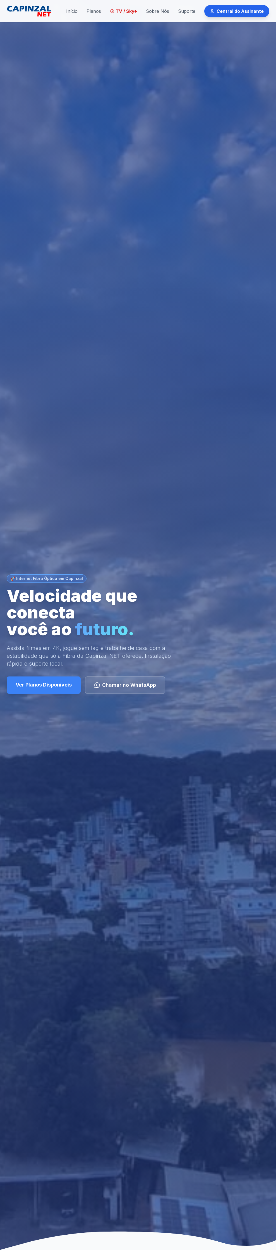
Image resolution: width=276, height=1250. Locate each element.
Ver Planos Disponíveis (44, 685)
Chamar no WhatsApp (125, 685)
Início (72, 11)
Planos (94, 11)
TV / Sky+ (123, 11)
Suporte (186, 11)
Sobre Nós (157, 11)
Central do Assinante (237, 11)
